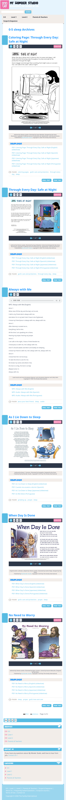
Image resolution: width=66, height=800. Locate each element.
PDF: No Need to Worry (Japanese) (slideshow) (28, 690)
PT (21, 46)
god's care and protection (39, 172)
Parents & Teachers (40, 17)
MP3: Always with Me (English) (23, 389)
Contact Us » (12, 755)
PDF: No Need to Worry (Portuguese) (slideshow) (29, 693)
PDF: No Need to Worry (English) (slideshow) (28, 683)
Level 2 (24, 17)
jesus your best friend (26, 401)
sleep (18, 174)
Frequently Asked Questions (24, 791)
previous (34, 714)
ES (14, 46)
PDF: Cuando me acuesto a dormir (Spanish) (28, 487)
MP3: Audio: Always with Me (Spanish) (25, 392)
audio (42, 401)
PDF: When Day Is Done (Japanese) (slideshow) (29, 590)
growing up (22, 500)
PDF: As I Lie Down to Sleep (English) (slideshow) (29, 484)
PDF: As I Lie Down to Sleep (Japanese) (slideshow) (30, 490)
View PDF (57, 46)
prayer (30, 500)
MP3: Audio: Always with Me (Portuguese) (27, 395)
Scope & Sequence (10, 21)
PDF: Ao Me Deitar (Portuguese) (23, 494)
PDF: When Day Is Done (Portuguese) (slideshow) (29, 594)
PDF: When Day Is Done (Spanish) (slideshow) (28, 587)
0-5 (4, 17)
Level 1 (14, 17)
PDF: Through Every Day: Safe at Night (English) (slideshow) (33, 258)
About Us (9, 791)
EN (11, 46)
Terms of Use (11, 793)
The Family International (28, 796)
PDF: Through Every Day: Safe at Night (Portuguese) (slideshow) (35, 268)
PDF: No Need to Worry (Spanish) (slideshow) (28, 687)
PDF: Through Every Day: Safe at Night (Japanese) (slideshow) (34, 265)
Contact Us (21, 793)
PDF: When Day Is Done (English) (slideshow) (28, 584)
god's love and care (36, 699)
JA (17, 46)
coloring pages (23, 172)
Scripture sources (42, 791)
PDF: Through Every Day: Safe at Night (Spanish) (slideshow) (33, 261)
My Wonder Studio (27, 137)
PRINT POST (57, 180)
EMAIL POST (46, 180)
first (26, 714)
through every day (44, 274)
